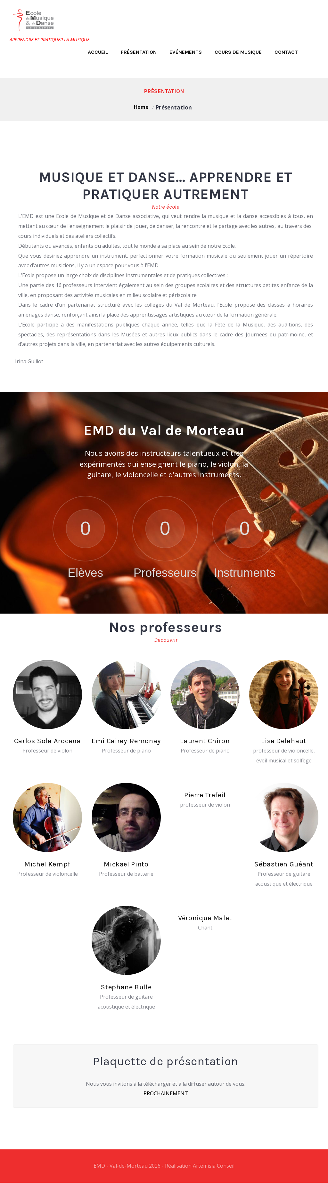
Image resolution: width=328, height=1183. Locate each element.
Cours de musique (238, 52)
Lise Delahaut (283, 740)
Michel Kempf (47, 864)
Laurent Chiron (205, 740)
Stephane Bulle (126, 987)
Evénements (185, 52)
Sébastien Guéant (283, 864)
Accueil (98, 52)
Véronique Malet (205, 917)
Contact (286, 52)
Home (141, 107)
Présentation (139, 52)
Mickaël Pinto (126, 864)
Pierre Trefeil (205, 795)
